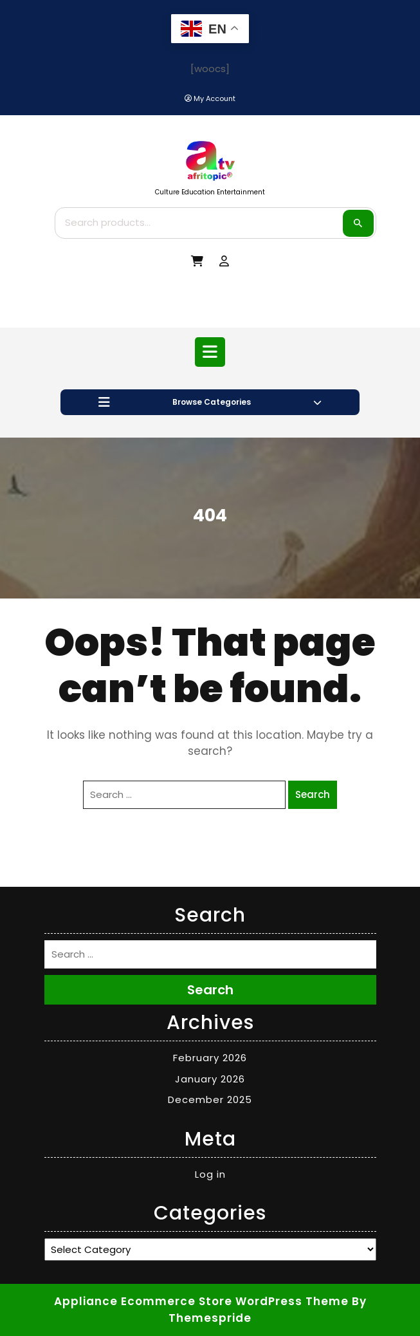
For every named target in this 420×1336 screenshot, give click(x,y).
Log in (210, 1174)
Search (358, 223)
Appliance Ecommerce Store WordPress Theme (201, 1301)
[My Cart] (197, 261)
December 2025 (210, 1099)
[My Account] (210, 98)
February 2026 (210, 1057)
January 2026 (210, 1079)
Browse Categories (210, 402)
